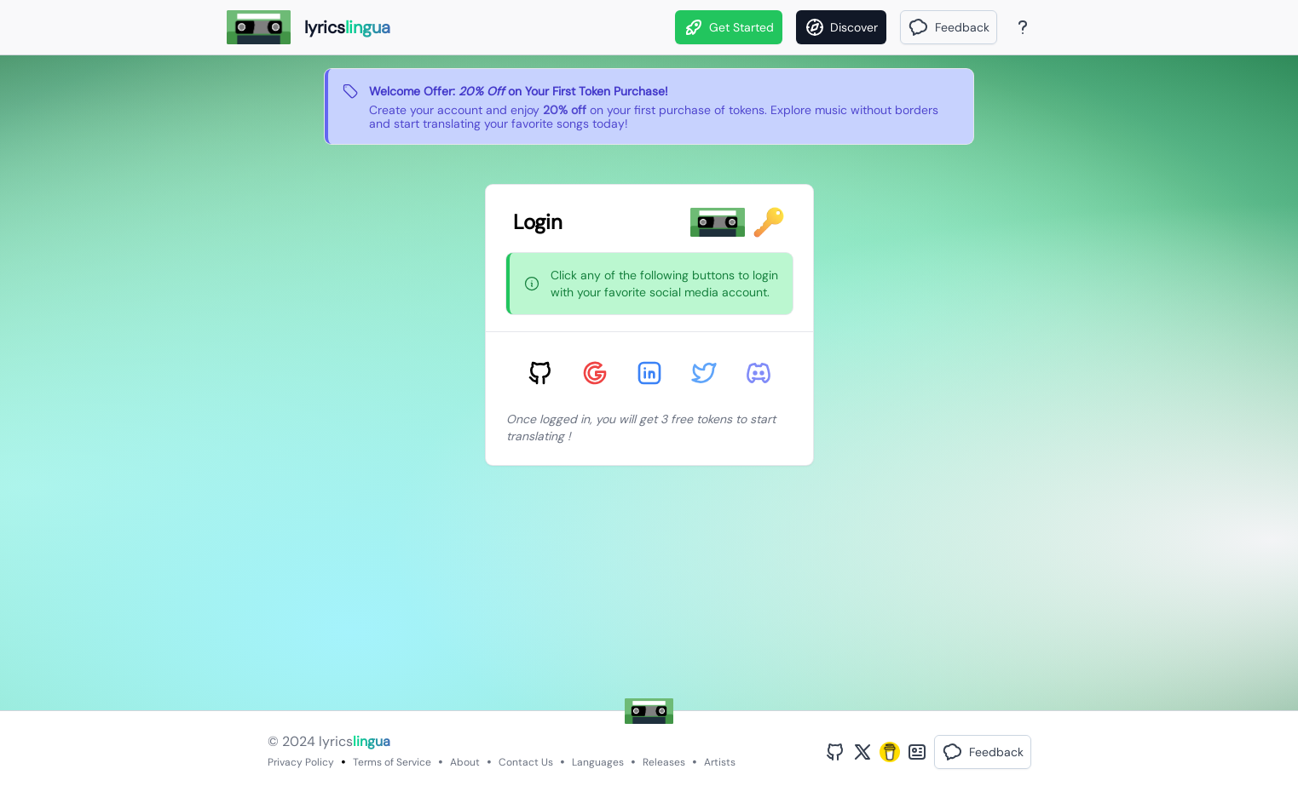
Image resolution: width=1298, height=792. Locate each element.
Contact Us (526, 762)
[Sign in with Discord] (758, 373)
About (465, 762)
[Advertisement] (576, 591)
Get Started (729, 27)
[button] (948, 27)
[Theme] (1055, 27)
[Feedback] (948, 27)
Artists (720, 762)
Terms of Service (392, 762)
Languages (598, 762)
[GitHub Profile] (835, 752)
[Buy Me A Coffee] (890, 752)
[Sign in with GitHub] (540, 373)
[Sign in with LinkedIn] (649, 373)
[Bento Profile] (917, 752)
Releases (664, 762)
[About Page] (1022, 27)
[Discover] (841, 27)
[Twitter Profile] (862, 752)
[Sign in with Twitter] (704, 373)
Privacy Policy (301, 762)
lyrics (354, 741)
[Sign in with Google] (594, 373)
